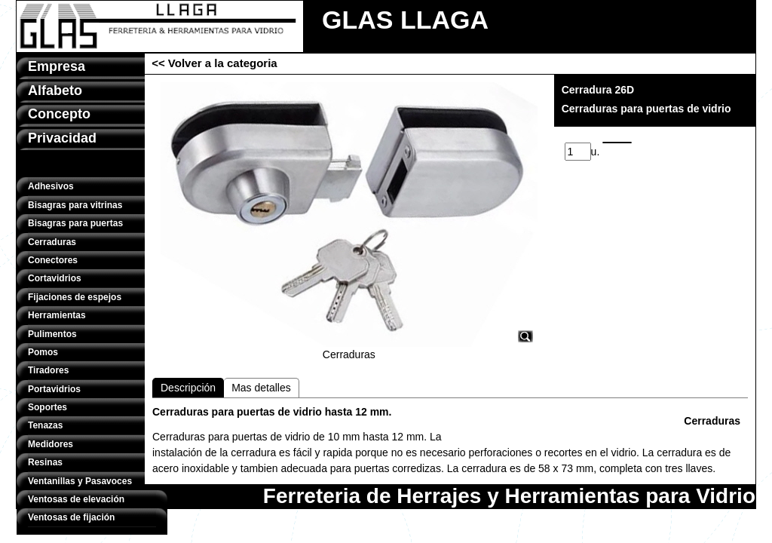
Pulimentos (52, 334)
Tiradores (48, 370)
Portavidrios (54, 389)
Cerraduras (52, 242)
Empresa (56, 66)
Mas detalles (261, 388)
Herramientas (57, 315)
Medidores (50, 444)
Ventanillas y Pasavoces (80, 481)
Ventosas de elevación (76, 499)
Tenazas (45, 425)
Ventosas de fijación (71, 517)
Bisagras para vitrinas (75, 205)
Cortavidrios (54, 278)
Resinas (45, 462)
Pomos (43, 352)
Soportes (47, 407)
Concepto (59, 113)
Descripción (188, 388)
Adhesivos (51, 186)
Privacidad (62, 138)
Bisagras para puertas (75, 223)
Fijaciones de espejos (74, 297)
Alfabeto (55, 90)
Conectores (53, 260)
